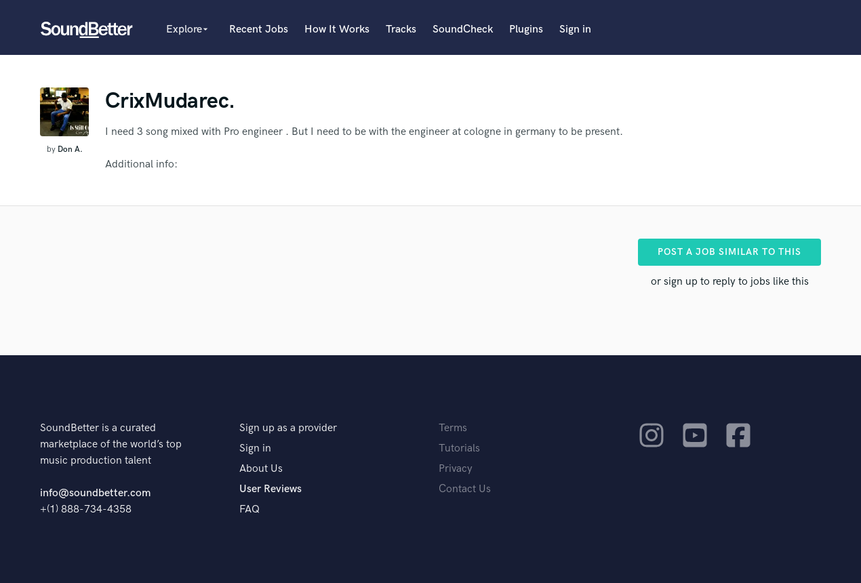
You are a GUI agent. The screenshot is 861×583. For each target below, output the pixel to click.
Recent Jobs (258, 29)
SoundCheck (463, 29)
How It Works (336, 29)
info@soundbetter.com (95, 493)
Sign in (575, 29)
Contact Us (465, 489)
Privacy (456, 468)
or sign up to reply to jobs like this (730, 281)
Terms (453, 428)
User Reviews (270, 489)
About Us (261, 468)
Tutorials (459, 448)
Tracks (401, 29)
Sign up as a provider (288, 428)
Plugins (526, 29)
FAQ (249, 509)
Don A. (70, 149)
